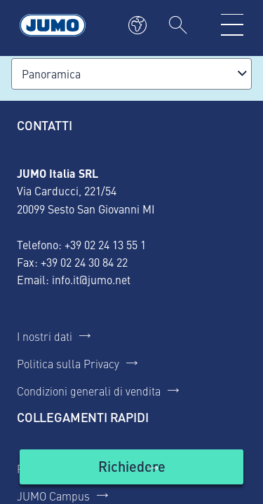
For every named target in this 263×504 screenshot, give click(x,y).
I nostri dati (44, 336)
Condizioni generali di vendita (89, 390)
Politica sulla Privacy (68, 363)
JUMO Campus (53, 495)
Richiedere (132, 466)
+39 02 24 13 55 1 (105, 244)
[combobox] (131, 74)
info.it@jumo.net (91, 279)
